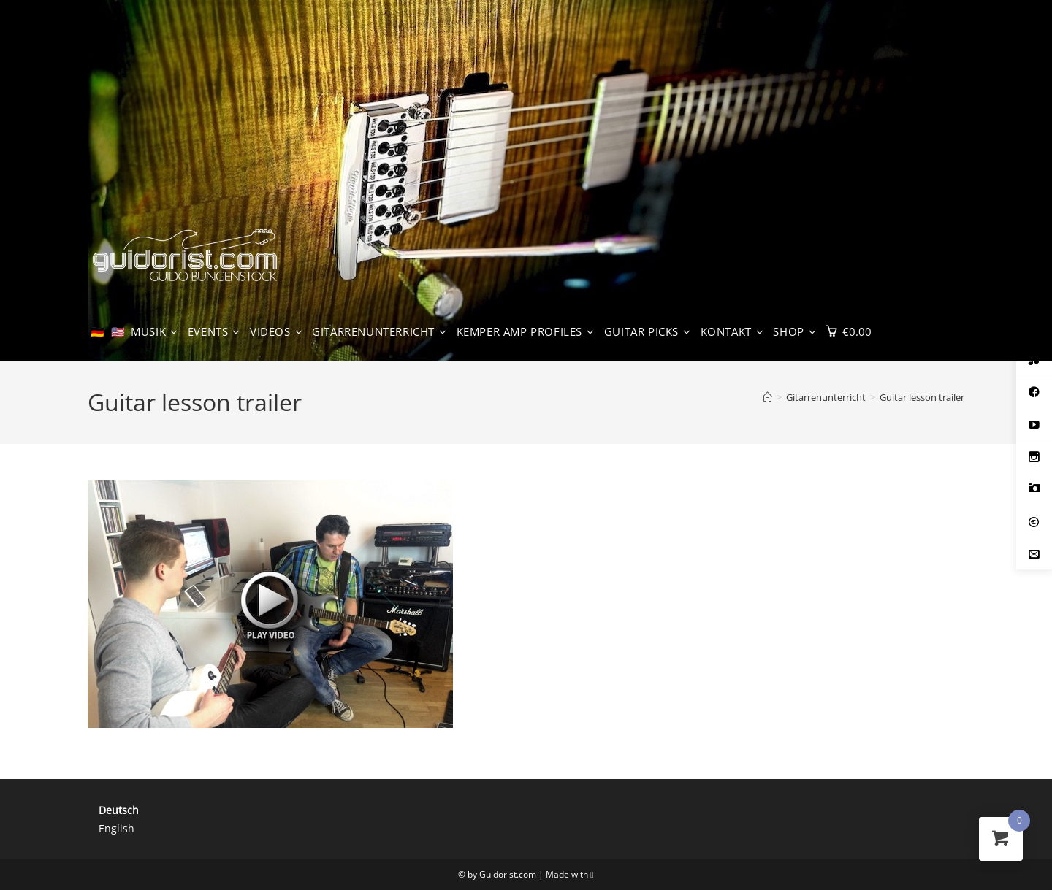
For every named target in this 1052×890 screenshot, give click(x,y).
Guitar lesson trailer (922, 397)
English (116, 828)
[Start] (767, 397)
